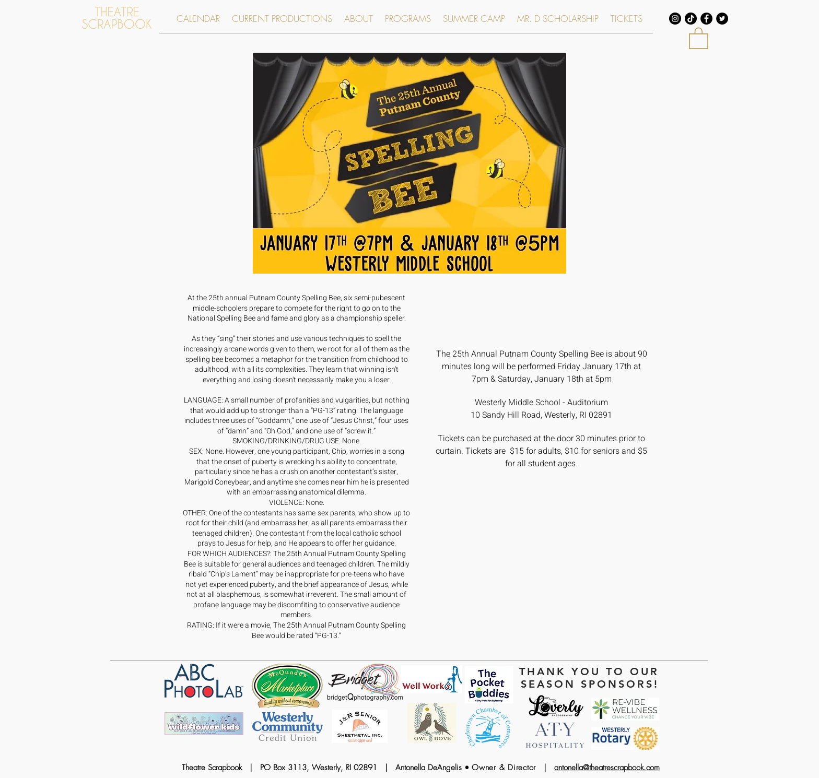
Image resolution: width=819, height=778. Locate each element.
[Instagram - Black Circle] (675, 19)
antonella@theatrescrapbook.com (607, 767)
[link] (698, 37)
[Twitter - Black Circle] (722, 19)
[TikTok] (691, 19)
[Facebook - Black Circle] (706, 19)
